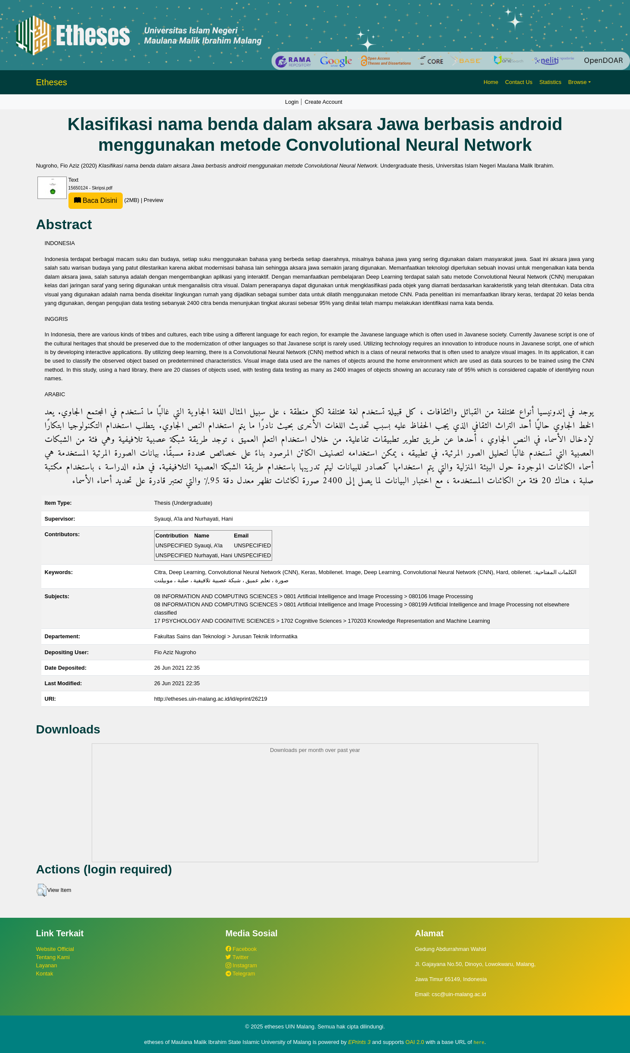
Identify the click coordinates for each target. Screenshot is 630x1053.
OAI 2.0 (415, 1042)
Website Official (55, 949)
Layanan (46, 965)
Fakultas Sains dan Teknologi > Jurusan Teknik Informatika (226, 636)
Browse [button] (577, 82)
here (479, 1042)
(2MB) (104, 200)
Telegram (240, 973)
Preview (154, 200)
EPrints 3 (359, 1042)
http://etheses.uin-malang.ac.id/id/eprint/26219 (210, 699)
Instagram (241, 965)
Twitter (237, 957)
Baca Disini (95, 200)
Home (491, 82)
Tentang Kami (53, 957)
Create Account (323, 102)
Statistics (550, 82)
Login (291, 102)
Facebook (241, 949)
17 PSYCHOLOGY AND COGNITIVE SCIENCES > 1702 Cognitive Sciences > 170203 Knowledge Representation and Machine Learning (322, 621)
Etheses (51, 82)
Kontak (44, 973)
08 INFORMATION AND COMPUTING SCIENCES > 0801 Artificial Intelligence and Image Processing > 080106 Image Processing (313, 596)
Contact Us (518, 82)
